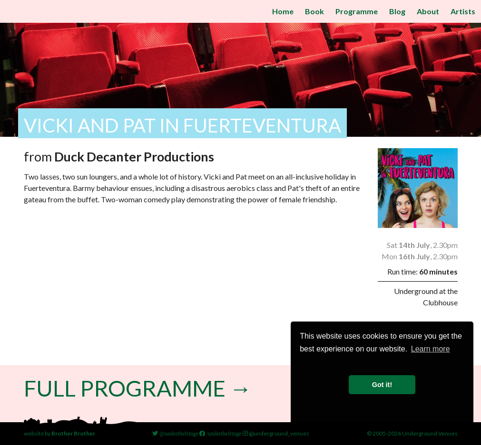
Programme (356, 11)
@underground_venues (276, 433)
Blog (397, 11)
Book (314, 11)
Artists (463, 11)
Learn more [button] (430, 349)
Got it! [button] (382, 384)
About (428, 11)
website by (59, 433)
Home (283, 11)
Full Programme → (140, 387)
